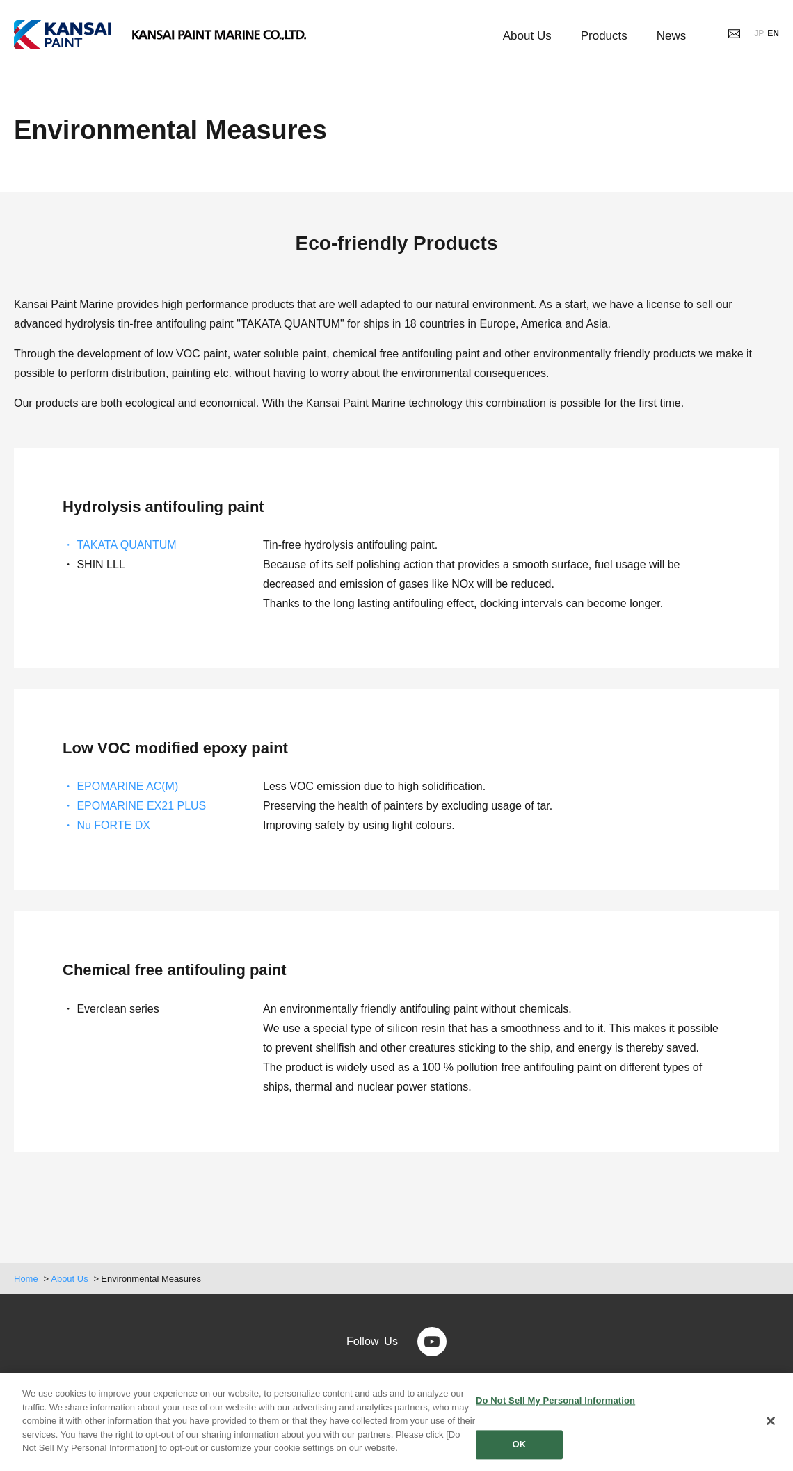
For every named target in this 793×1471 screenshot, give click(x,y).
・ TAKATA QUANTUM (120, 545)
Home (26, 1278)
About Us (69, 1278)
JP (759, 33)
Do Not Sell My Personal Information (555, 1400)
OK (520, 1445)
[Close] (770, 1421)
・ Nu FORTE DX (106, 825)
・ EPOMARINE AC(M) (120, 786)
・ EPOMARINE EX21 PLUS (134, 806)
